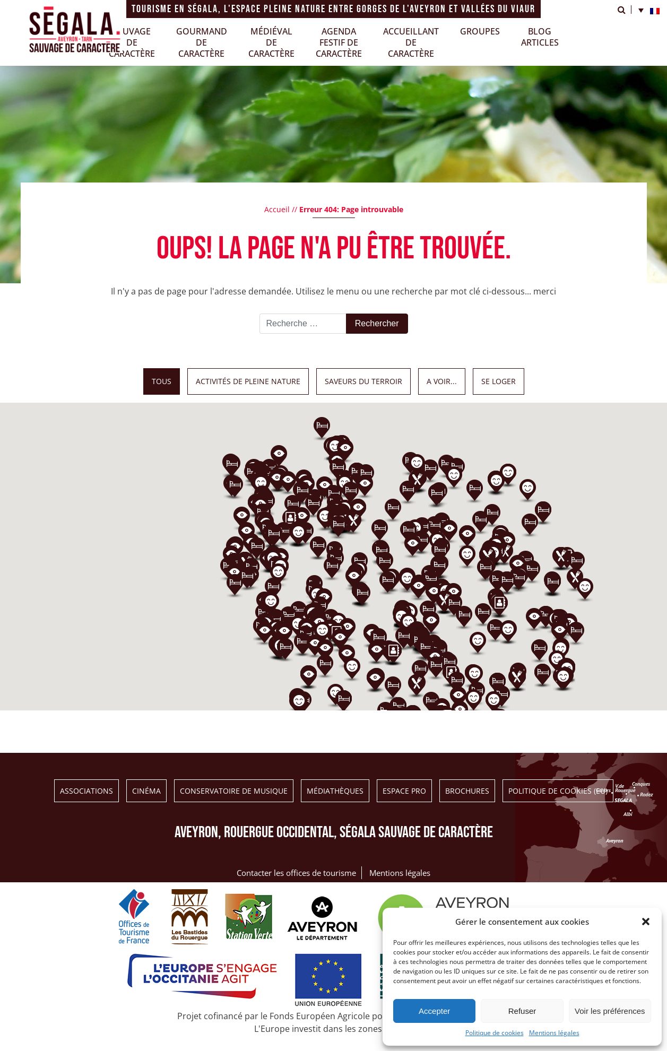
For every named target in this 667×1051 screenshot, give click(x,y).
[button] (645, 921)
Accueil (277, 209)
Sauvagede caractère (132, 42)
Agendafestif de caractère (339, 42)
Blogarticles (540, 37)
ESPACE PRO (404, 791)
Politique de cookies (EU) (558, 791)
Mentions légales (554, 1032)
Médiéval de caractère (271, 42)
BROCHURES (467, 791)
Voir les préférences (610, 1010)
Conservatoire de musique (234, 791)
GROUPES (480, 31)
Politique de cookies (494, 1032)
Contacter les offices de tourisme (296, 872)
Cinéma (146, 791)
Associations (86, 791)
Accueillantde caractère (411, 42)
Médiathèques (335, 791)
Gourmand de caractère (201, 42)
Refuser (522, 1010)
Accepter (434, 1010)
